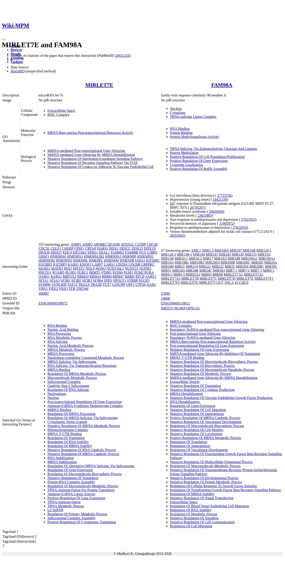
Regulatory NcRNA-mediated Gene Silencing (202, 337)
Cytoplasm (177, 112)
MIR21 (180, 266)
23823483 (204, 215)
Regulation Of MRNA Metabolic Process (76, 374)
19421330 (220, 199)
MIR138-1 (184, 254)
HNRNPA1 (75, 256)
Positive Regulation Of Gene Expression (199, 161)
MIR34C (205, 270)
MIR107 (236, 250)
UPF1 (130, 284)
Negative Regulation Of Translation (72, 478)
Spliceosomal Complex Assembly (71, 518)
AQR (116, 244)
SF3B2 (76, 280)
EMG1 (196, 250)
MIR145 (238, 254)
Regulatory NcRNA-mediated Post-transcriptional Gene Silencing (217, 329)
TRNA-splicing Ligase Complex (193, 116)
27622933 (248, 219)
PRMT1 (95, 272)
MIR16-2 (195, 258)
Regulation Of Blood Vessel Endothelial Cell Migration (209, 506)
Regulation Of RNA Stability (68, 442)
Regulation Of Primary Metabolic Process (77, 514)
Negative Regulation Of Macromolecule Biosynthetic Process (214, 362)
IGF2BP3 (60, 264)
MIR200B (228, 262)
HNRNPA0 (58, 256)
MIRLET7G (189, 282)
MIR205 (257, 262)
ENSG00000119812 (175, 303)
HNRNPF (129, 256)
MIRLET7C (208, 278)
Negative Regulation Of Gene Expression (199, 349)
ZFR (72, 288)
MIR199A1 (249, 258)
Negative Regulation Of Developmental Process (204, 478)
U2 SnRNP (55, 510)
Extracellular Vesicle (185, 382)
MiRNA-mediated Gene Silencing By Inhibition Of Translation (215, 353)
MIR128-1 (263, 250)
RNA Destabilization (185, 402)
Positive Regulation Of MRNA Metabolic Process (205, 438)
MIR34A (178, 270)
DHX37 (56, 252)
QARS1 (44, 276)
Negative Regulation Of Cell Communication (202, 522)
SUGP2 (144, 280)
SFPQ (108, 280)
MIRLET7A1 (233, 274)
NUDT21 (131, 268)
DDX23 (137, 248)
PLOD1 (70, 272)
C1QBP (140, 244)
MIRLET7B (190, 278)
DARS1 (102, 248)
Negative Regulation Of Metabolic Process (200, 374)
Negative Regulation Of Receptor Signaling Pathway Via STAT (92, 163)
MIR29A (242, 266)
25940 (165, 293)
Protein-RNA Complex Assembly (71, 482)
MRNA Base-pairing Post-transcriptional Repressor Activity (90, 133)
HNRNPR (127, 260)
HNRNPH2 (47, 260)
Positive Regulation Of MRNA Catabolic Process (205, 418)
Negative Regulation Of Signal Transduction (201, 498)
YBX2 (53, 288)
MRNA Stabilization (62, 462)
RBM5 (130, 276)
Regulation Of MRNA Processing (71, 414)
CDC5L (44, 248)
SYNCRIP (59, 284)
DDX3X (150, 248)
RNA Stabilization (60, 458)
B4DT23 (167, 308)
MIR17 (208, 258)
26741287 (197, 207)
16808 (165, 298)
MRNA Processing (60, 353)
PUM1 (128, 272)
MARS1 (44, 268)
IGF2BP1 (153, 260)
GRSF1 (44, 256)
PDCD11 (45, 272)
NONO (101, 268)
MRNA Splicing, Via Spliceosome (71, 362)
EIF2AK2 (80, 252)
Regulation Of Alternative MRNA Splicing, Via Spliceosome (90, 466)
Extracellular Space (61, 110)
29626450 (216, 211)
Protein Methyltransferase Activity (194, 137)
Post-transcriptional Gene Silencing (195, 333)
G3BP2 (152, 252)
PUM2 (139, 272)
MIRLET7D (227, 278)
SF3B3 (87, 280)
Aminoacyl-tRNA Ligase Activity (71, 494)
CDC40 (152, 244)
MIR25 (230, 266)
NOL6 (90, 268)
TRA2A (84, 284)
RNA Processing (59, 333)
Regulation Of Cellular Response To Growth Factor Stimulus (213, 486)
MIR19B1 (182, 262)
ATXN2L (127, 244)
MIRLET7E (99, 85)
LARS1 (109, 264)
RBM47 (118, 276)
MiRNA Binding (59, 410)
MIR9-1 (269, 270)
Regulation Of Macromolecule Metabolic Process (82, 486)
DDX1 (114, 248)
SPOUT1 (119, 280)
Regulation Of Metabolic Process (193, 514)
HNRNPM (111, 260)
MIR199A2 (267, 258)
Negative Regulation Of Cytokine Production (202, 390)
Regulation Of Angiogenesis (190, 446)
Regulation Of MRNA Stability (69, 446)
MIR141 (212, 254)
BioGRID (17, 71)
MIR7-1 (231, 270)
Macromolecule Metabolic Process (72, 378)
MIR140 (199, 254)
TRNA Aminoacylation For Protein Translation (80, 490)
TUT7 (106, 284)
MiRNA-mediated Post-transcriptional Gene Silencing (86, 151)
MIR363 (219, 270)
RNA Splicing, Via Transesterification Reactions (81, 366)
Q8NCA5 (193, 308)
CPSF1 (79, 248)
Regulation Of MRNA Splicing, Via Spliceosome (82, 418)
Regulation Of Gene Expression (70, 470)
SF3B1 (65, 280)
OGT (220, 282)
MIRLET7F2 (170, 282)
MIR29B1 (256, 266)
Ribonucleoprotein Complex (67, 430)
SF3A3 (54, 280)
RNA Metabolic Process (64, 337)
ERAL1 (104, 252)
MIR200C (243, 262)
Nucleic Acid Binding (63, 329)
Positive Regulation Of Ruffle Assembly (198, 169)
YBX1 (43, 288)
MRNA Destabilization (186, 394)
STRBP (132, 280)
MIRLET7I (207, 282)
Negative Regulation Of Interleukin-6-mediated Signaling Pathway (95, 159)
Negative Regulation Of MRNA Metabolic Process (83, 426)
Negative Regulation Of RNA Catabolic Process (81, 450)
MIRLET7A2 (253, 274)
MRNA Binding (58, 370)
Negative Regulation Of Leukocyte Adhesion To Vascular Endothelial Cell (100, 167)
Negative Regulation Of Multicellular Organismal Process (211, 462)
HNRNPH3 (64, 260)
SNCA (229, 282)
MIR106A (221, 250)
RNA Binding (179, 129)
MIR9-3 (179, 274)
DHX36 (44, 252)
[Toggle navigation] (3, 39)
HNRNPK (80, 260)
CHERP (67, 248)
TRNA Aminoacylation (64, 502)
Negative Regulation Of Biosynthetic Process (202, 366)
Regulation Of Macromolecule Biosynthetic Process (84, 474)
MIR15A (264, 254)
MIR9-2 (167, 274)
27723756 (224, 195)
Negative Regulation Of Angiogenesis (197, 414)
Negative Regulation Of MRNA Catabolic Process (83, 454)
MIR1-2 (208, 250)
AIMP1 (76, 244)
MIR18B (234, 258)
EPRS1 (93, 252)
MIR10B (249, 250)
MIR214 (192, 266)
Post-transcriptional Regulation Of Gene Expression (84, 402)
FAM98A (221, 85)
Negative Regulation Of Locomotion (196, 434)
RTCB (140, 276)
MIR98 (217, 274)
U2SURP (118, 284)
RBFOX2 (69, 276)
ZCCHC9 (241, 282)
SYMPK (45, 284)
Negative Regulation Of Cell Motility (196, 430)
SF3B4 (98, 280)
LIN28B (134, 264)
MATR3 (57, 268)
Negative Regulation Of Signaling (194, 518)
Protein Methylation (184, 153)
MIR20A (270, 262)
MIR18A (220, 258)
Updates (17, 62)
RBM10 (83, 276)
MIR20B (167, 266)
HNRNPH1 (145, 256)
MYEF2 (78, 268)
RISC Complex (58, 114)
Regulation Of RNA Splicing (68, 390)
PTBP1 (106, 272)
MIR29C (271, 266)
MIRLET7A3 (170, 278)
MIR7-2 (244, 270)
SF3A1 (44, 280)
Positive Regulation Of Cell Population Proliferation (207, 157)
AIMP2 (87, 244)
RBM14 (95, 276)
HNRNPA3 (113, 256)
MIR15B (167, 258)
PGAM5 (58, 272)
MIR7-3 (256, 270)
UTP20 (140, 284)
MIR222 (218, 266)
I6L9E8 (179, 308)
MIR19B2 (197, 262)
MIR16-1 (181, 258)
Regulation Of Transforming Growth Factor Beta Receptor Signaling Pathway (225, 490)
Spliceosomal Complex (64, 382)
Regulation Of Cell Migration (191, 526)
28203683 (177, 235)
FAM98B (131, 252)
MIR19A (167, 262)
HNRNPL (96, 260)
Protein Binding (181, 133)
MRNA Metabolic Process (66, 349)
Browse (16, 50)
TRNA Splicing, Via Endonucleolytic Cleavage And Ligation (213, 149)
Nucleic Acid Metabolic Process (70, 345)
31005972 (226, 223)
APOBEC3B (103, 244)
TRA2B (96, 284)
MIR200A (212, 262)
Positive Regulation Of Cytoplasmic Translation (81, 522)
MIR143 (225, 254)
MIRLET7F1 (263, 278)
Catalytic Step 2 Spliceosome (68, 386)
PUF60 (118, 272)
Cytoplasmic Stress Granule (67, 422)
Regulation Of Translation (66, 438)
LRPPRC (148, 264)
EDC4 (67, 252)
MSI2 (68, 268)
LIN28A (122, 264)
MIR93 (206, 274)
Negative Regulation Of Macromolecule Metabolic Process (212, 370)
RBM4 (107, 276)
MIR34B (192, 270)
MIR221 (205, 266)
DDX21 (125, 248)
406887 (44, 293)
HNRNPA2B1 (94, 256)
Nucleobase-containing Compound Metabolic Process (85, 358)
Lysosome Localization (186, 165)
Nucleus (175, 108)
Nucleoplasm (56, 394)
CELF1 (56, 248)
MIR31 (166, 270)
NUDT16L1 (115, 268)
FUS (142, 252)
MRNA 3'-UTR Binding (64, 434)
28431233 (122, 55)
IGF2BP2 (45, 264)
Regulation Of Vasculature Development (199, 450)
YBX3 (63, 288)
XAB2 (151, 284)
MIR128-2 (168, 254)
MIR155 (251, 254)
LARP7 (97, 264)
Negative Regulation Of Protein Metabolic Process (206, 482)
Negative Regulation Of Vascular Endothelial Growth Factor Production (221, 398)
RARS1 (56, 276)
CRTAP (90, 248)
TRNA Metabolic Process (65, 506)
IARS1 (140, 260)
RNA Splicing (57, 341)
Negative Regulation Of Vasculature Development (205, 422)
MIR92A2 (193, 274)
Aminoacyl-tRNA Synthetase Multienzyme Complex (85, 406)
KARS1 (73, 264)
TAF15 (72, 284)
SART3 (150, 276)
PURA (149, 272)
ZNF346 (82, 288)
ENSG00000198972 (53, 303)
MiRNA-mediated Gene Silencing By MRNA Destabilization (91, 155)
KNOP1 (85, 264)
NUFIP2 (145, 268)
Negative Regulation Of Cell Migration (198, 410)
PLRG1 (82, 272)
